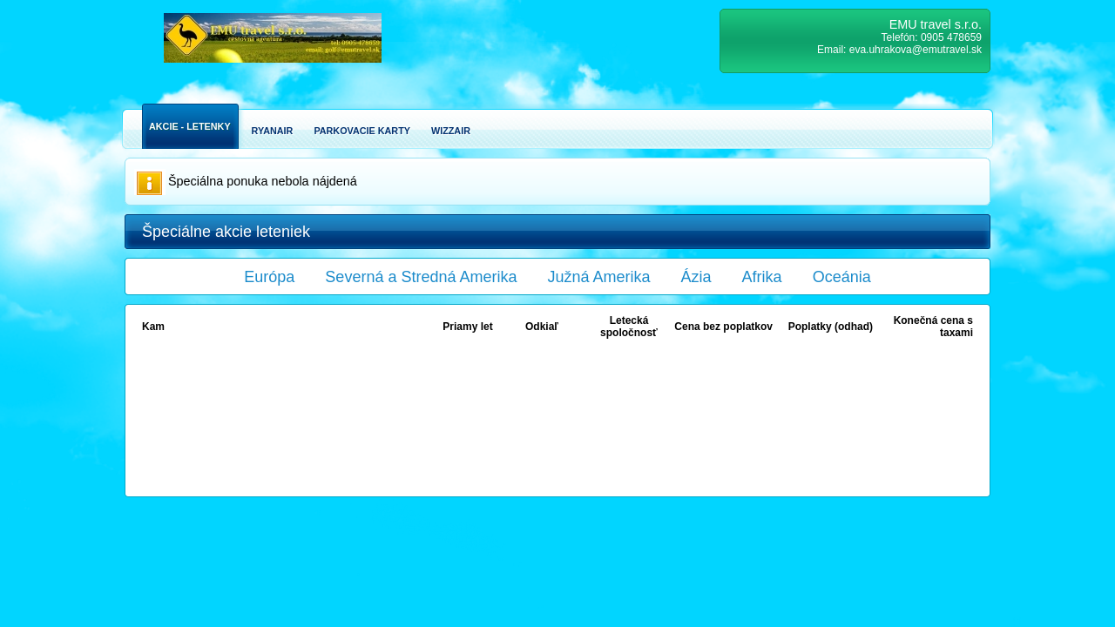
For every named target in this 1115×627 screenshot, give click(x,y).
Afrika (762, 277)
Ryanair (273, 130)
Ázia (696, 277)
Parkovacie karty (362, 130)
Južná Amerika (599, 277)
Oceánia (842, 277)
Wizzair (450, 130)
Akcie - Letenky (190, 126)
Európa (269, 277)
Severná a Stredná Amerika (421, 277)
